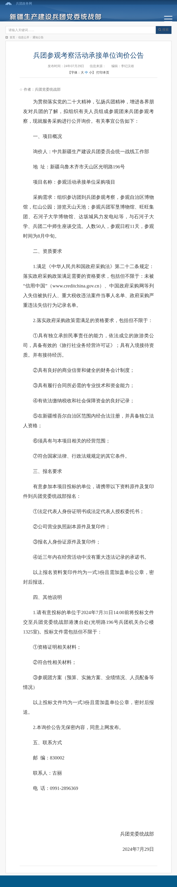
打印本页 (102, 72)
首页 (12, 37)
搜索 (163, 29)
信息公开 (23, 37)
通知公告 (38, 37)
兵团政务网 (24, 3)
